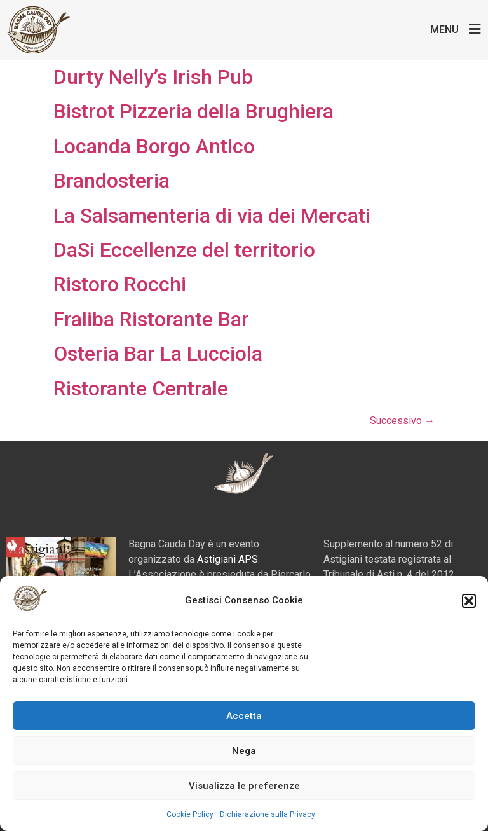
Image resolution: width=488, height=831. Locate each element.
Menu (444, 30)
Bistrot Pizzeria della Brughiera (193, 111)
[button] (469, 600)
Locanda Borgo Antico (154, 146)
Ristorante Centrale (140, 388)
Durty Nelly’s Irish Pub (153, 77)
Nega (244, 751)
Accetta (244, 716)
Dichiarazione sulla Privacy (267, 814)
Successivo (402, 421)
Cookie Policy (190, 814)
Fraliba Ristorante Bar (151, 319)
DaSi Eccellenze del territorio (184, 250)
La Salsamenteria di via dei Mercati (211, 215)
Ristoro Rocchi (119, 284)
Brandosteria (111, 180)
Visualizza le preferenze (244, 786)
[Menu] (475, 29)
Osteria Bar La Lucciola (157, 353)
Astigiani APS (227, 559)
